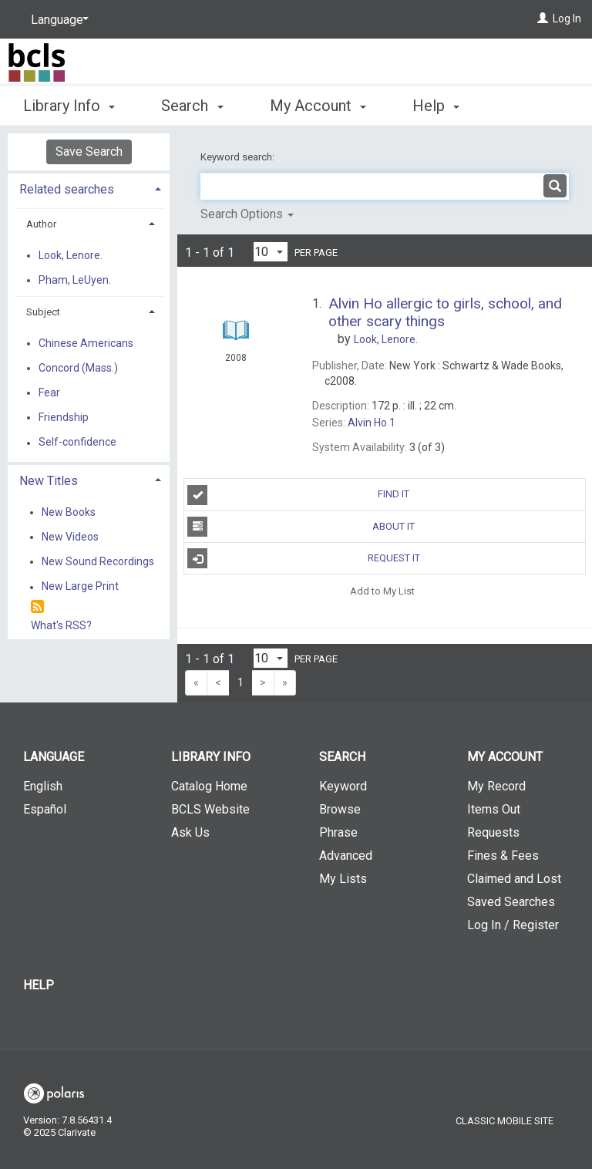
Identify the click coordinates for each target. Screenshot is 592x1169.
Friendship (64, 417)
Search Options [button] (247, 214)
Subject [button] (43, 312)
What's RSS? (61, 625)
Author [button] (41, 224)
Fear (49, 392)
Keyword (343, 786)
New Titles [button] (48, 480)
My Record (496, 786)
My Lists (343, 878)
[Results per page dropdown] (271, 251)
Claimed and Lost (514, 878)
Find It (298, 495)
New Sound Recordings (98, 561)
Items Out (493, 809)
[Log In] (542, 18)
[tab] (89, 187)
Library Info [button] (69, 103)
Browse (340, 809)
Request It (303, 558)
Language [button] (53, 757)
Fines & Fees (503, 855)
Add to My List (382, 590)
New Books (69, 512)
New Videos (70, 537)
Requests (493, 832)
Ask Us (190, 832)
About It (301, 527)
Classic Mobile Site (504, 1121)
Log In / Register (513, 925)
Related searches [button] (66, 189)
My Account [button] (318, 103)
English (42, 786)
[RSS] (37, 607)
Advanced (345, 855)
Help (38, 985)
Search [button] (192, 103)
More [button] (442, 105)
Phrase (338, 832)
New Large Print (80, 587)
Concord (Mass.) (78, 368)
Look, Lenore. (71, 255)
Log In (567, 18)
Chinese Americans (86, 343)
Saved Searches (511, 901)
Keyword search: (238, 157)
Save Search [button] (89, 151)
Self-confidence (77, 442)
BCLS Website (210, 809)
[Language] (57, 20)
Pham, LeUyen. (75, 280)
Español (44, 809)
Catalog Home (209, 786)
